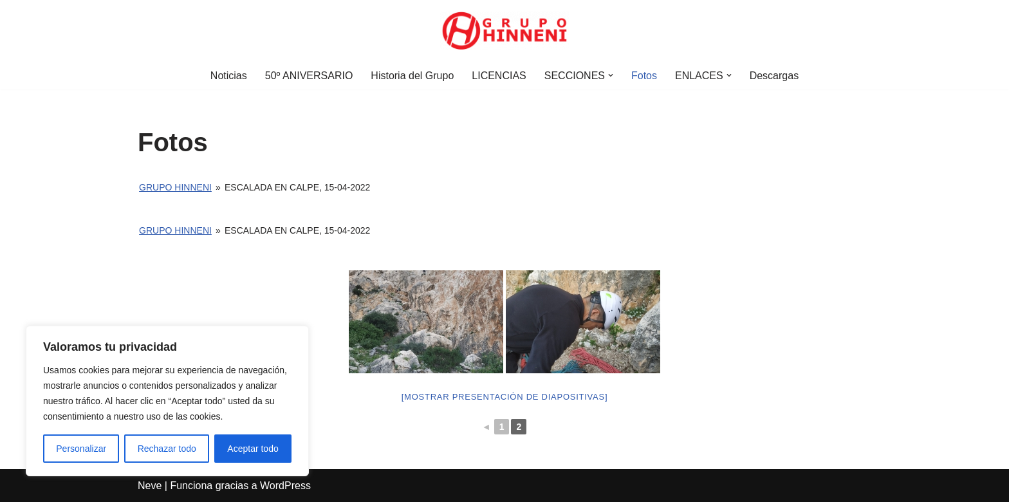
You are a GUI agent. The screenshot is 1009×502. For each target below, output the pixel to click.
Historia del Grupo (412, 75)
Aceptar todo (252, 448)
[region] (167, 401)
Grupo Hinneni (175, 187)
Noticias (228, 75)
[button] (610, 75)
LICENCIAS (499, 75)
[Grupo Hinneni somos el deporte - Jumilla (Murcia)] (504, 31)
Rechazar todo (167, 448)
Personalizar (81, 448)
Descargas (774, 75)
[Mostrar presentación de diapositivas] (505, 397)
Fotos (644, 75)
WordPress (285, 485)
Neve (150, 485)
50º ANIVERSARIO (309, 75)
